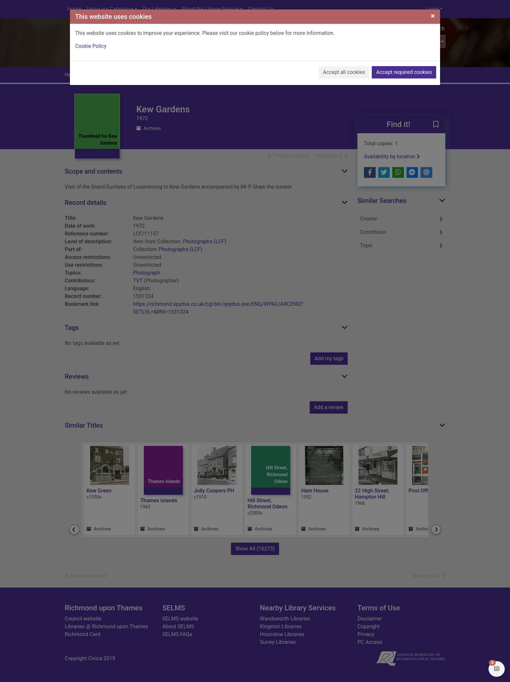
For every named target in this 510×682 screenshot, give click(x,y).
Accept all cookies (344, 72)
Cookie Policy (90, 46)
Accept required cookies (404, 72)
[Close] (432, 16)
